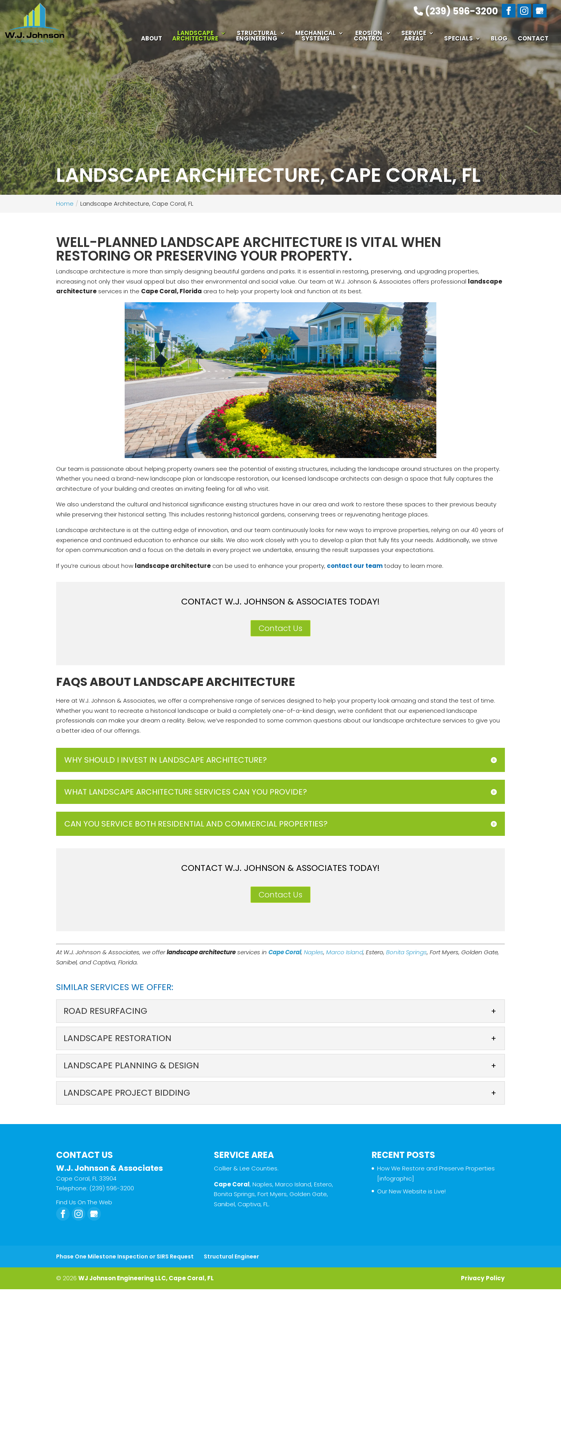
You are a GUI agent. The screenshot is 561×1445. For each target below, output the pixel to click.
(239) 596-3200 (456, 11)
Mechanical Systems (315, 36)
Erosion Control (368, 36)
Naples (313, 952)
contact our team (355, 566)
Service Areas (413, 36)
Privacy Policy (483, 1278)
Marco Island (344, 952)
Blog (499, 39)
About (151, 39)
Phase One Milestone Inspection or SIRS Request (125, 1256)
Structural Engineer (231, 1256)
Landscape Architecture (195, 36)
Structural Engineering (256, 36)
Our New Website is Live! (411, 1191)
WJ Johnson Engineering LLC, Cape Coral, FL (146, 1278)
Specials (458, 39)
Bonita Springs (406, 952)
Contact (533, 39)
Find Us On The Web (84, 1202)
